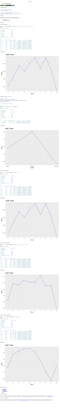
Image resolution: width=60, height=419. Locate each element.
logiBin (4, 407)
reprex (28, 413)
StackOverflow (50, 413)
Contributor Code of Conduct (24, 417)
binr (3, 409)
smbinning (5, 406)
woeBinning (5, 408)
